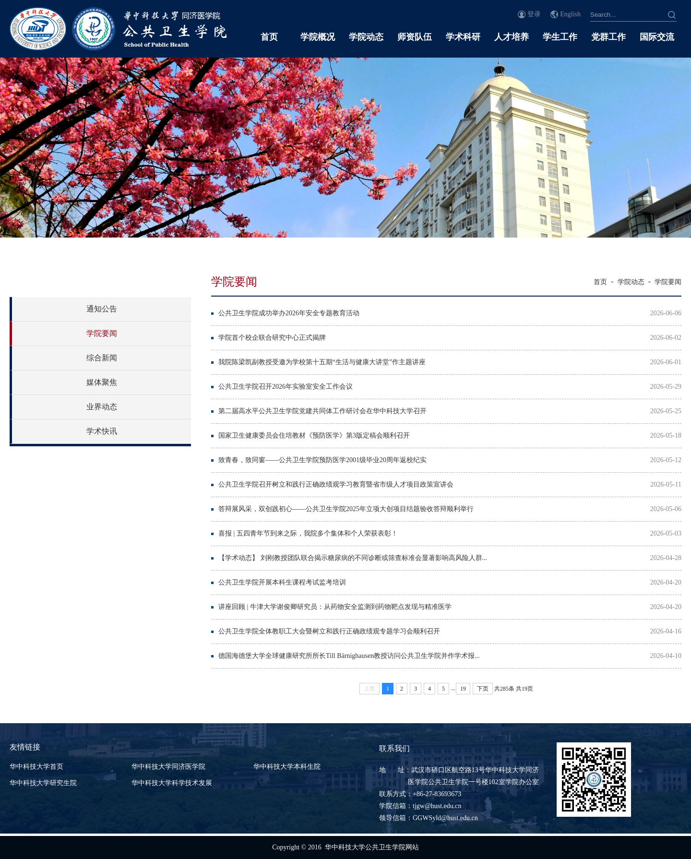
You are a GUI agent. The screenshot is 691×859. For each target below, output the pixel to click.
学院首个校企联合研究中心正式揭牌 (272, 337)
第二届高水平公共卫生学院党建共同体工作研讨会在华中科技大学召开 (322, 411)
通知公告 (101, 309)
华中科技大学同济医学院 (168, 766)
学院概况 (317, 37)
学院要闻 (101, 333)
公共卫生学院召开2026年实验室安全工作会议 (285, 386)
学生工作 (560, 37)
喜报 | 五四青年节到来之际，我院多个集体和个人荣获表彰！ (308, 533)
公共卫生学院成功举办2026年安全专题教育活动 (288, 313)
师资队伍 (414, 37)
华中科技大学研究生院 (43, 783)
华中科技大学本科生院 (287, 766)
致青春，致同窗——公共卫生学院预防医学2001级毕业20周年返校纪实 (322, 460)
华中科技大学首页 (36, 766)
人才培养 (511, 37)
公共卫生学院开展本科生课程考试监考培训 (282, 582)
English (570, 14)
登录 (534, 14)
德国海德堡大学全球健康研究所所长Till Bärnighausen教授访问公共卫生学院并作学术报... (349, 655)
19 (463, 688)
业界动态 (101, 407)
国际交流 (657, 37)
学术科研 (463, 37)
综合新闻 (101, 358)
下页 (482, 688)
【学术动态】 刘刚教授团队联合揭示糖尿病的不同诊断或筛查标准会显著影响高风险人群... (352, 557)
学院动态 (366, 37)
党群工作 (608, 37)
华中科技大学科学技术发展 (171, 783)
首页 (269, 37)
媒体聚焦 (101, 382)
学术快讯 (101, 431)
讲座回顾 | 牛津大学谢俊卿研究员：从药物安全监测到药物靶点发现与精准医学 (335, 606)
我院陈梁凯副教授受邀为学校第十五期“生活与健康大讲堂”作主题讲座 (322, 362)
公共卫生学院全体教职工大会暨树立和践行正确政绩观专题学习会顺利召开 (329, 631)
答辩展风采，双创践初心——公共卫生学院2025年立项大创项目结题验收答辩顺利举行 (346, 509)
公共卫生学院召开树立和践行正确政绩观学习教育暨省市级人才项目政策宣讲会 (335, 484)
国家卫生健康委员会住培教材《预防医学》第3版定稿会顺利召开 (314, 435)
